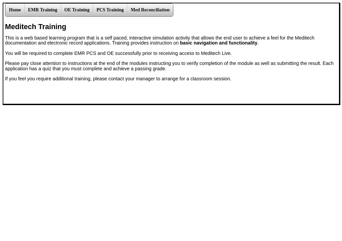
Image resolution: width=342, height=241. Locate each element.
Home (15, 9)
